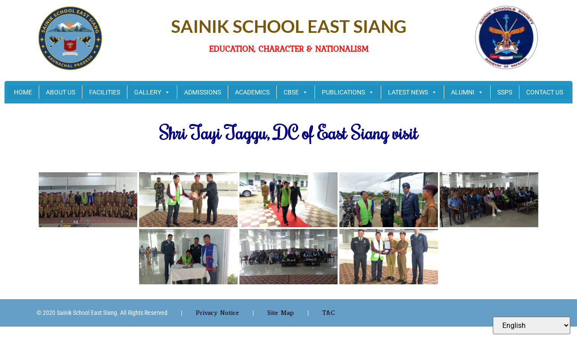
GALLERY (152, 92)
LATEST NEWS (412, 92)
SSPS (504, 92)
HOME (23, 92)
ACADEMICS (252, 92)
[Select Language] (531, 325)
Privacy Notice (217, 313)
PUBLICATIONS (348, 92)
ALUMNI (467, 92)
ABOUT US (60, 92)
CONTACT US (544, 92)
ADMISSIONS (202, 92)
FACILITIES (104, 92)
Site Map (280, 313)
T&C (328, 313)
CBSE (296, 92)
